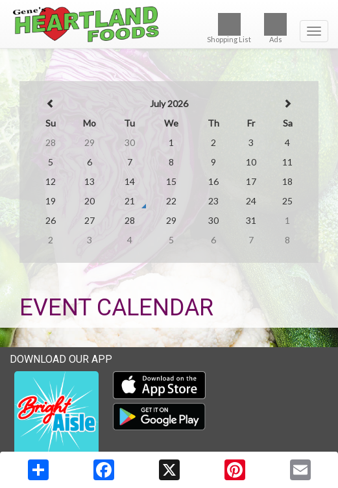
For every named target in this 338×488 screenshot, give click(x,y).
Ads (275, 28)
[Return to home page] (169, 24)
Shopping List (229, 28)
